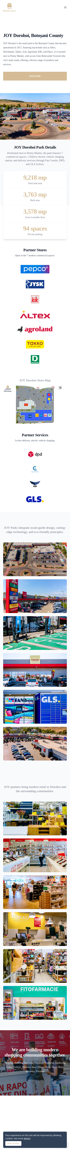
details (27, 1138)
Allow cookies (13, 1143)
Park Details (35, 76)
